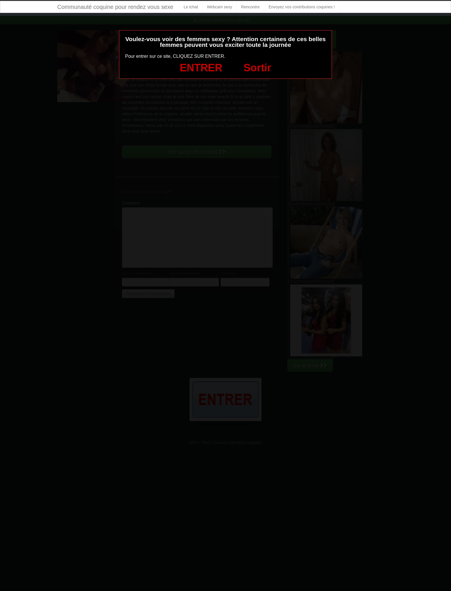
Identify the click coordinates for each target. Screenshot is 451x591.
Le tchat (191, 7)
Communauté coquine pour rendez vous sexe (115, 7)
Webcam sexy (219, 7)
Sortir (257, 68)
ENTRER (201, 68)
